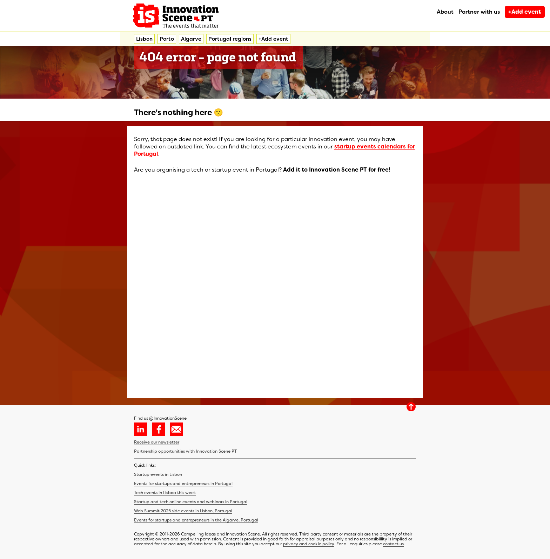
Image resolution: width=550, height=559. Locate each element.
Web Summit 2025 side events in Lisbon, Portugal (183, 511)
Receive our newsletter (156, 442)
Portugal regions (229, 38)
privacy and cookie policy (308, 544)
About (445, 11)
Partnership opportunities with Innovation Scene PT (185, 451)
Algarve (191, 38)
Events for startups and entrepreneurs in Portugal (183, 483)
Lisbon (144, 38)
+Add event (524, 11)
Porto (167, 38)
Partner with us (479, 11)
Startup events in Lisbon (158, 474)
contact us (393, 544)
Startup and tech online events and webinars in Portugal (190, 502)
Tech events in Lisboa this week (165, 492)
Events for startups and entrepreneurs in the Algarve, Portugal (196, 520)
